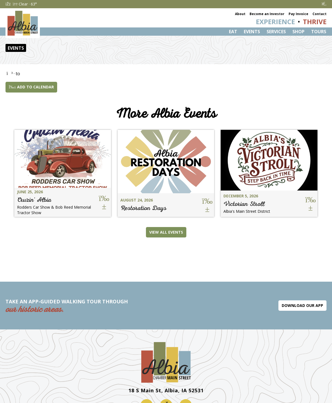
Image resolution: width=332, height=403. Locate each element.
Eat (233, 32)
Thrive (315, 21)
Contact (319, 14)
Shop (298, 32)
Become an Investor (267, 14)
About (240, 14)
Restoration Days (143, 208)
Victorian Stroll (244, 204)
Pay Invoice (298, 14)
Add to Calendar (31, 86)
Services (276, 32)
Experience (275, 21)
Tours (318, 32)
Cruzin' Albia (34, 200)
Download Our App (302, 305)
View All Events (166, 232)
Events (252, 32)
